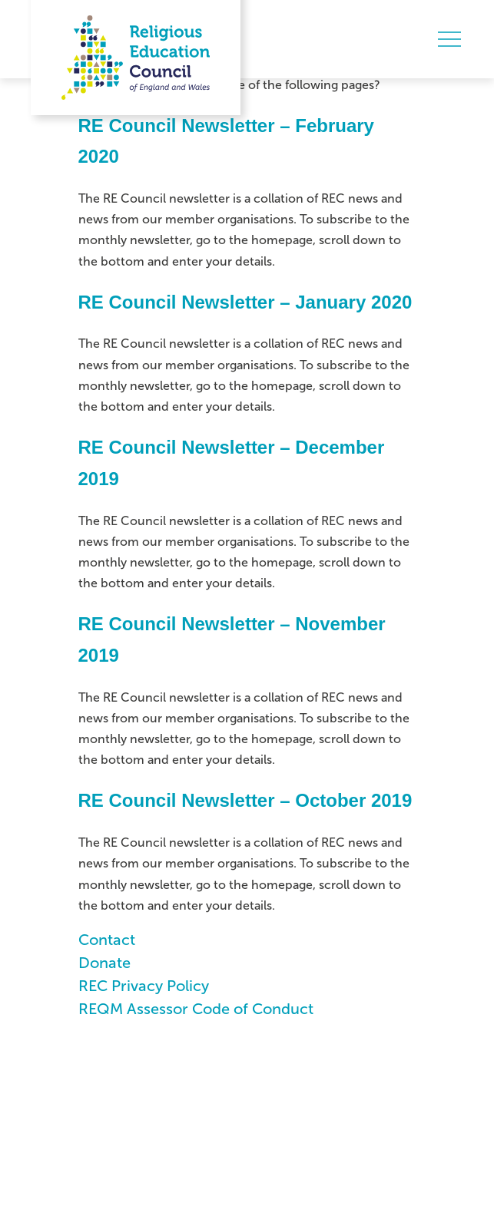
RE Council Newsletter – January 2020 (245, 302)
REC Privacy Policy (143, 985)
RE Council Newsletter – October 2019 (245, 800)
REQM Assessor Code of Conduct (195, 1008)
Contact (106, 939)
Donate (104, 962)
